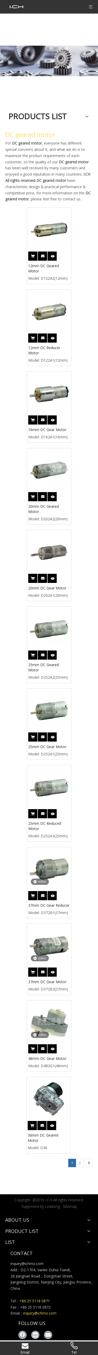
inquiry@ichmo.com (27, 1263)
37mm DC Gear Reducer (49, 905)
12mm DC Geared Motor (43, 268)
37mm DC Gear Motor (47, 981)
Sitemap (70, 1206)
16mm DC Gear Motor (47, 429)
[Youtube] (48, 1335)
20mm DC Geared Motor (43, 509)
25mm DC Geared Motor (43, 667)
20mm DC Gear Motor (47, 588)
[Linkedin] (35, 1335)
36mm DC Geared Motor (43, 1138)
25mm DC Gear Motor (47, 746)
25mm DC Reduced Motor (44, 826)
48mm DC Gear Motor (47, 1058)
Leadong (52, 1206)
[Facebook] (22, 1335)
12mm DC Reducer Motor (44, 350)
